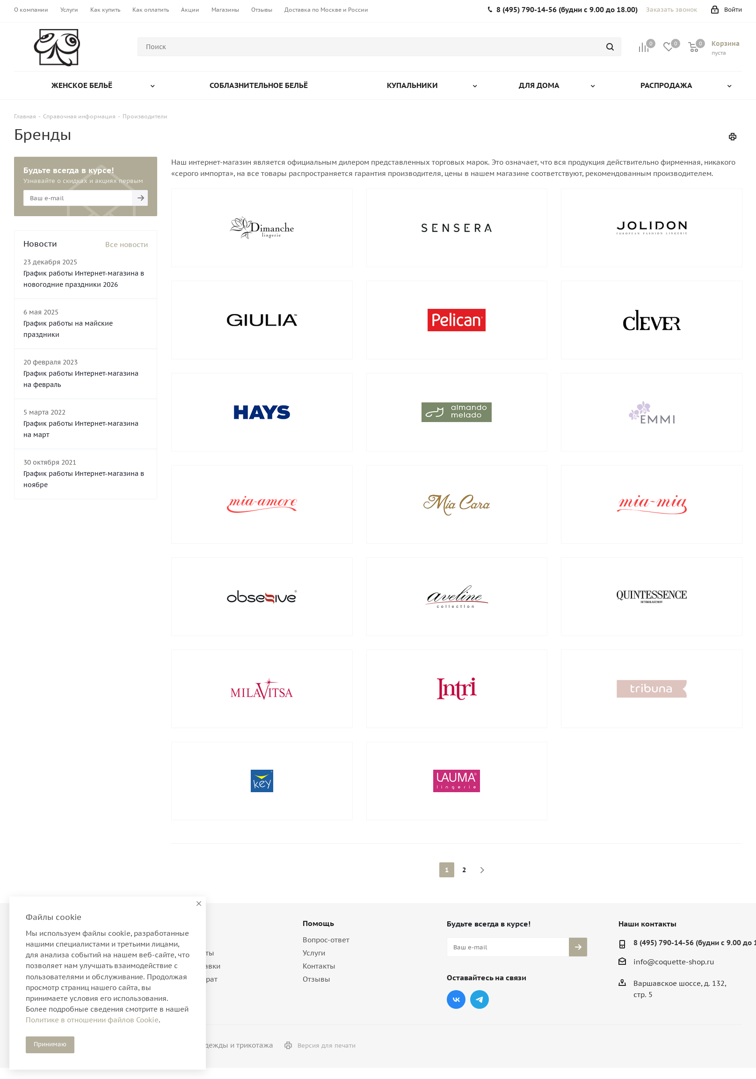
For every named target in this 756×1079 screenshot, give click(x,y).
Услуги (314, 952)
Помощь (318, 923)
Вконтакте (456, 999)
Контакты (319, 966)
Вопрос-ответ (326, 939)
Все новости (126, 244)
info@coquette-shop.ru (673, 961)
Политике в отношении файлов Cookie (92, 1019)
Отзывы (316, 979)
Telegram (479, 999)
